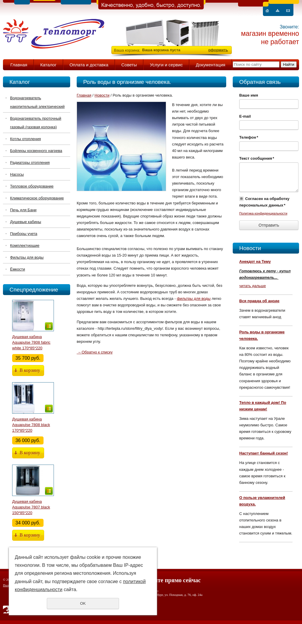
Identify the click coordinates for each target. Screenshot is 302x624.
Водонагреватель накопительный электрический (37, 102)
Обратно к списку (95, 352)
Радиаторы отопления (30, 162)
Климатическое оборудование (37, 198)
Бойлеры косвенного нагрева (36, 150)
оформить (218, 50)
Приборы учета (23, 233)
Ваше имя (248, 95)
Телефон (248, 137)
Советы (129, 64)
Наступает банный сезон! (263, 453)
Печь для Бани (23, 210)
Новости (250, 248)
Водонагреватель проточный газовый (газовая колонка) (35, 122)
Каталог (48, 64)
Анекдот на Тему (255, 261)
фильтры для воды (194, 298)
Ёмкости (17, 269)
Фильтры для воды (27, 257)
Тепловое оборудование (32, 186)
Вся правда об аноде (259, 301)
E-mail (245, 116)
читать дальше (252, 286)
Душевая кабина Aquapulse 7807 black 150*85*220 (31, 507)
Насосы (17, 174)
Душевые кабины (25, 222)
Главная (18, 64)
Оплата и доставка (89, 64)
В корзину (30, 370)
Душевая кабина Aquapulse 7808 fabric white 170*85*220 (31, 342)
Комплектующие (24, 245)
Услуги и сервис (166, 64)
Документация (210, 64)
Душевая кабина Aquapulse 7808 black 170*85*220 (31, 425)
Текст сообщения (256, 158)
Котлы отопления (25, 139)
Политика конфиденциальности (263, 213)
